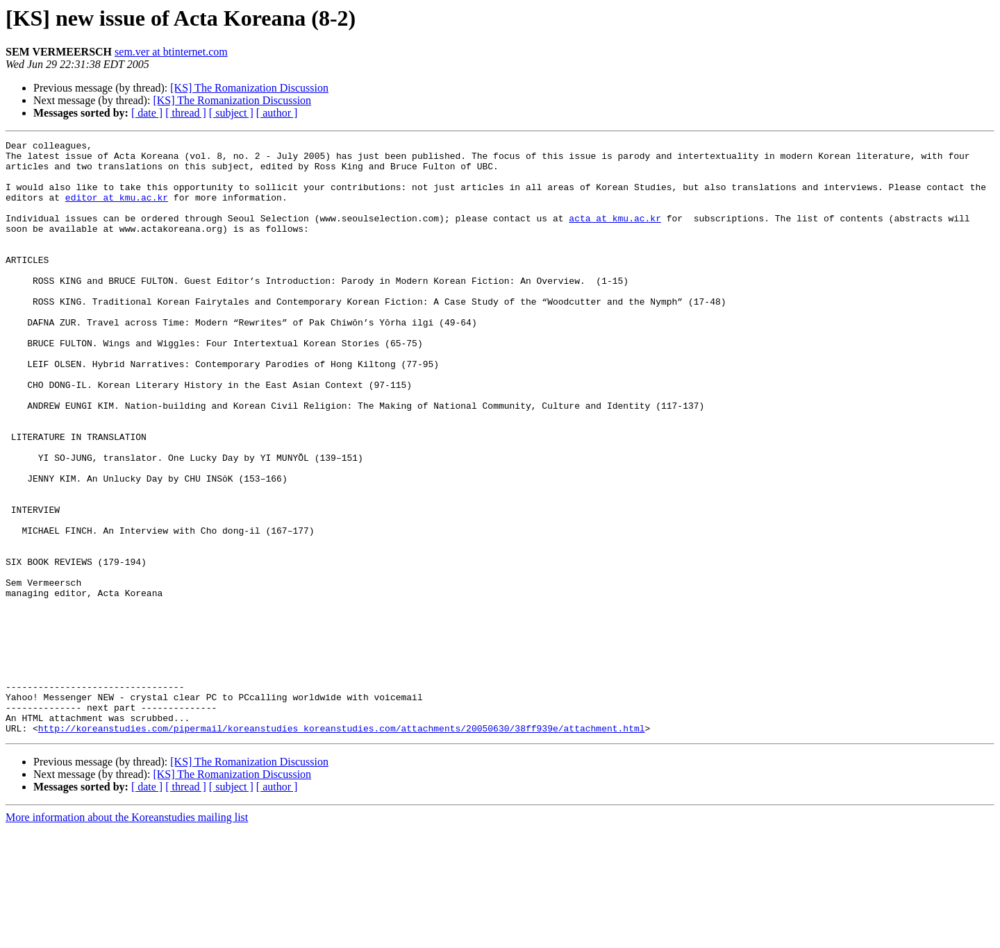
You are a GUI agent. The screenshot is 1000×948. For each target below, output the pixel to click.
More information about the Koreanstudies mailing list (127, 936)
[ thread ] (185, 113)
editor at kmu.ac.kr (116, 209)
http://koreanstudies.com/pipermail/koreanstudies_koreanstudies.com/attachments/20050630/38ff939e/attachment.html (341, 846)
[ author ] (277, 113)
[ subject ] (231, 113)
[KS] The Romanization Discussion (249, 88)
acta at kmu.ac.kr (615, 234)
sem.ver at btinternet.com (171, 52)
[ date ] (146, 113)
